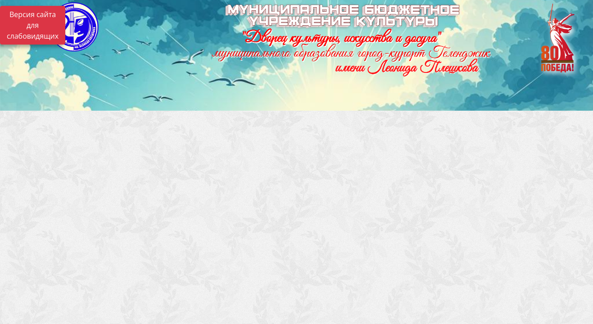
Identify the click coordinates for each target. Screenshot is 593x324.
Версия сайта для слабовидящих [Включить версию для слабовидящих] (33, 25)
